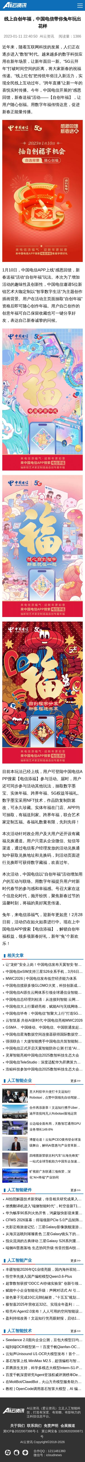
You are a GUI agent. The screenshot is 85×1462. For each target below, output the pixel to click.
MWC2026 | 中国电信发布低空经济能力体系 (41, 978)
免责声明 (51, 1426)
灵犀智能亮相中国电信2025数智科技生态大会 (42, 1055)
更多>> (75, 1081)
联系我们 (34, 1426)
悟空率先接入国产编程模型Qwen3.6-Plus (39, 1276)
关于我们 (17, 1426)
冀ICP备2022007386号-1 (21, 1431)
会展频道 (68, 1426)
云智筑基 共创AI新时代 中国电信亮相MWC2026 (44, 1020)
